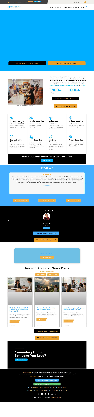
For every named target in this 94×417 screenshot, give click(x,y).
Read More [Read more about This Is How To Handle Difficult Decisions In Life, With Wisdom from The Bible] (14, 321)
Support (80, 7)
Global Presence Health (56, 398)
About (52, 7)
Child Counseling (36, 140)
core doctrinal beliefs (65, 85)
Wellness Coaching (76, 121)
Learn (70, 7)
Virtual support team (34, 377)
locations (76, 85)
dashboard (59, 374)
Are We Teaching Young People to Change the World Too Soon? (74, 309)
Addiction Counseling (53, 141)
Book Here (47, 228)
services (83, 85)
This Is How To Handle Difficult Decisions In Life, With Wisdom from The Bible (19, 309)
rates (72, 85)
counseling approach (55, 85)
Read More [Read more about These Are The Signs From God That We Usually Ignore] (41, 319)
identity (82, 84)
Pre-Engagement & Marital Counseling (17, 122)
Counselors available (27, 373)
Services (65, 7)
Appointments (58, 7)
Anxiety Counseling (76, 140)
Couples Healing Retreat (16, 141)
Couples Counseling (37, 121)
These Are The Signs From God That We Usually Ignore (45, 309)
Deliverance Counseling (53, 122)
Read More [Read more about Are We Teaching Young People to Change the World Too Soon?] (68, 321)
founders (74, 84)
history (78, 84)
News (75, 7)
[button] (85, 2)
